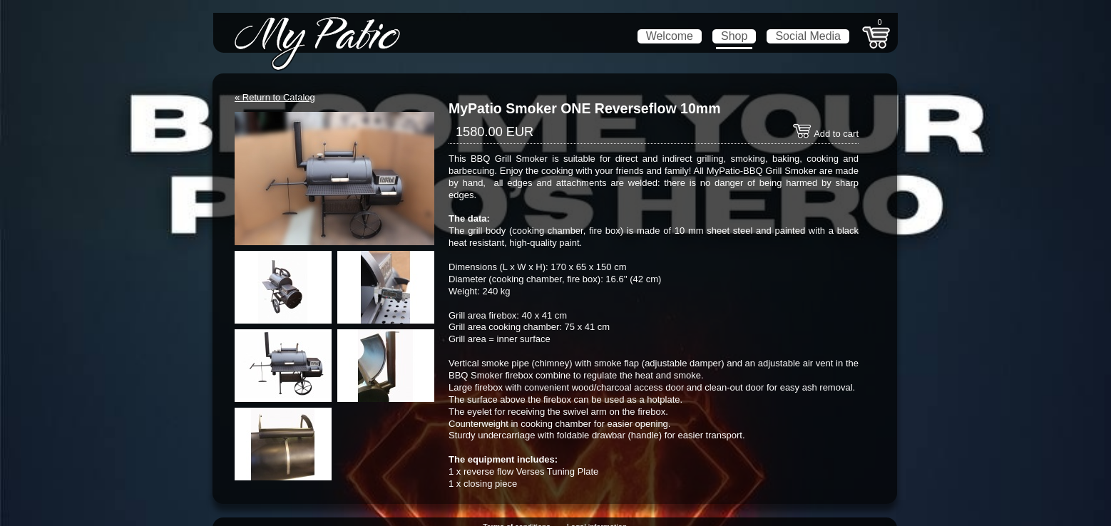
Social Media (808, 36)
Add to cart (825, 133)
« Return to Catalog (275, 97)
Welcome (669, 36)
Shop (734, 36)
